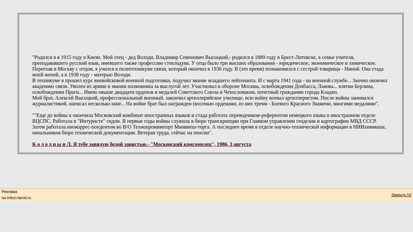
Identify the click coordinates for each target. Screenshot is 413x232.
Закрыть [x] (401, 195)
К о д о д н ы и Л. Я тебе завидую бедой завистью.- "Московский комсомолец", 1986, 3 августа (141, 144)
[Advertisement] (210, 29)
